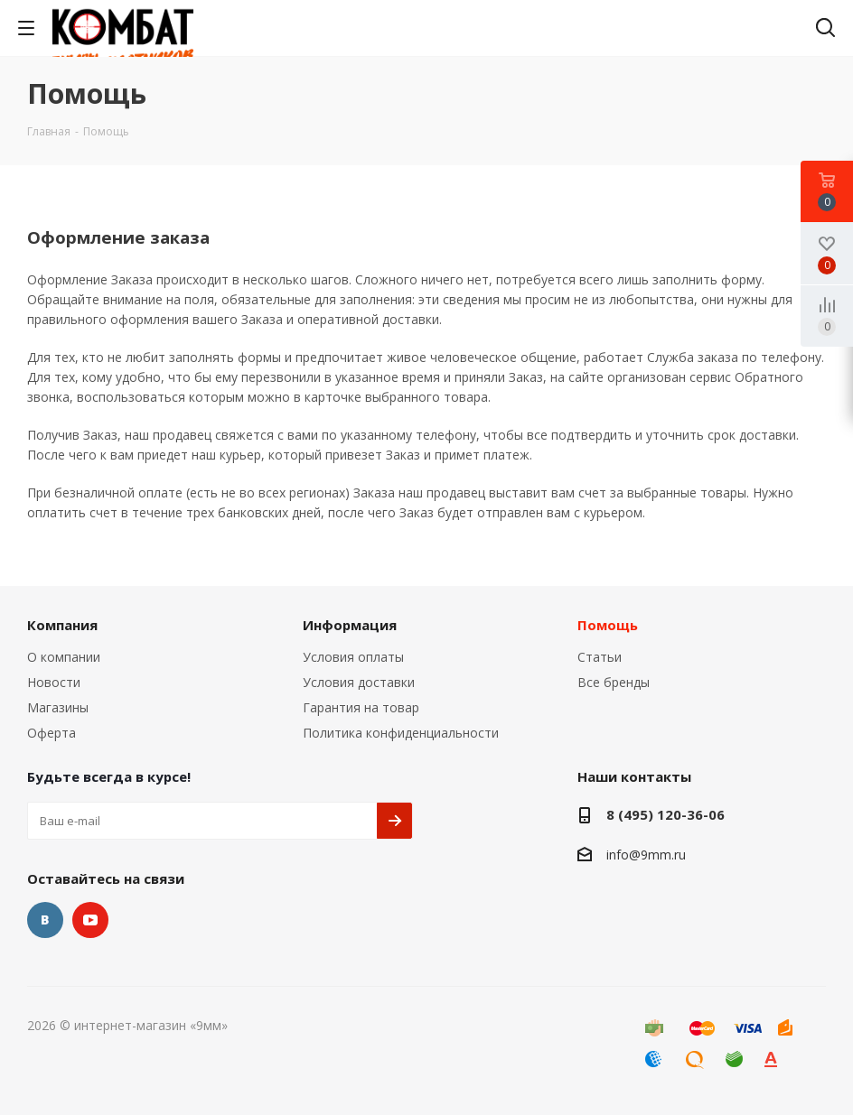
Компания (62, 625)
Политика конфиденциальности (401, 732)
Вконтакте (45, 920)
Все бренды (613, 682)
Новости (53, 682)
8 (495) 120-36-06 (665, 814)
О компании (63, 656)
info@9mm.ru (646, 854)
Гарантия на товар (361, 707)
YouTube (90, 920)
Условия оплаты (353, 656)
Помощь (607, 625)
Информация (350, 625)
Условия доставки (359, 682)
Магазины (58, 707)
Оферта (51, 732)
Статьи (599, 656)
